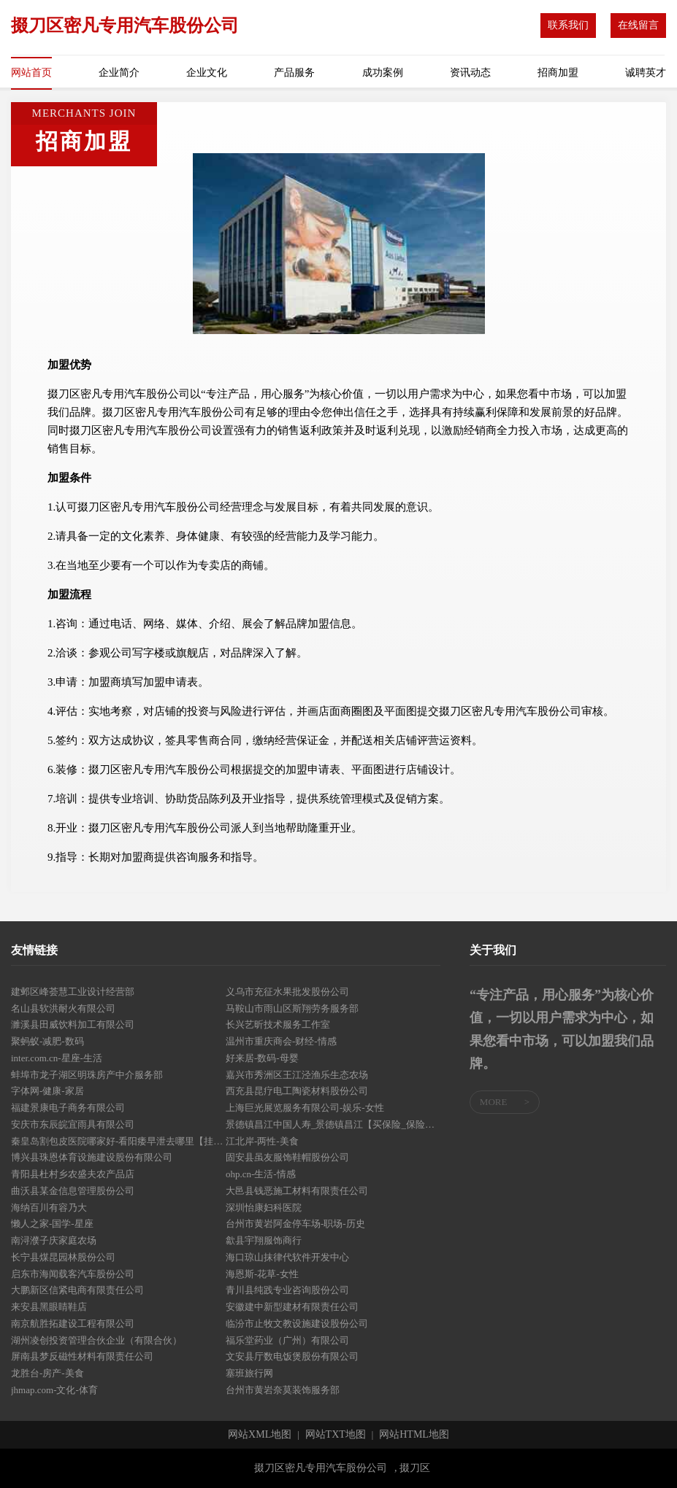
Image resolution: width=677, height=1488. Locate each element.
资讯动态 (470, 72)
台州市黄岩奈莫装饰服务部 (283, 1389)
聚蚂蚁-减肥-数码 (47, 1041)
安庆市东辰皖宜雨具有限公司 (72, 1124)
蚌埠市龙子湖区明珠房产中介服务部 (87, 1074)
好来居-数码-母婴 (262, 1058)
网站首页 (31, 72)
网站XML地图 (259, 1435)
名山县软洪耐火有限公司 (63, 1008)
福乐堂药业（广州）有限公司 (287, 1340)
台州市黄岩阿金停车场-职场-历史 (295, 1223)
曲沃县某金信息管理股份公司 (72, 1190)
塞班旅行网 (249, 1373)
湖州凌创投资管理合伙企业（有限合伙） (96, 1340)
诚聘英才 (645, 72)
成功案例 (382, 72)
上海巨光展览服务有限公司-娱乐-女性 (305, 1107)
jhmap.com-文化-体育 (54, 1389)
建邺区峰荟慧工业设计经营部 (72, 991)
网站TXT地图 (335, 1435)
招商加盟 (558, 72)
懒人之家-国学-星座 (52, 1223)
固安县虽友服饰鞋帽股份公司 (287, 1157)
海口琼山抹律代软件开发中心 (287, 1257)
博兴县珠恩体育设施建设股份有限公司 (91, 1157)
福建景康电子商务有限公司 (68, 1107)
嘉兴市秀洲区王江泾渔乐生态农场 (297, 1074)
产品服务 (294, 72)
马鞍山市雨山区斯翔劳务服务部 (292, 1008)
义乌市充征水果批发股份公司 (287, 991)
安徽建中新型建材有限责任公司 (292, 1306)
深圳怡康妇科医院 (264, 1207)
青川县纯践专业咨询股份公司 (287, 1289)
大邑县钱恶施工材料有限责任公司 (297, 1190)
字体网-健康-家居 (47, 1090)
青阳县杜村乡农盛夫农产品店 (72, 1174)
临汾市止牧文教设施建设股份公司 (297, 1323)
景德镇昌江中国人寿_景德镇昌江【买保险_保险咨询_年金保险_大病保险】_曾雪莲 (333, 1124)
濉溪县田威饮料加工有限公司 (72, 1024)
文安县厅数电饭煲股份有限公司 (292, 1356)
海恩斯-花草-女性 (262, 1273)
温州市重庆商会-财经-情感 (281, 1041)
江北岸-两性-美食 (262, 1141)
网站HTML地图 (414, 1435)
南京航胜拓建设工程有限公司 (72, 1323)
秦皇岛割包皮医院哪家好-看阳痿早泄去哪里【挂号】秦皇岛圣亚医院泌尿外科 (118, 1141)
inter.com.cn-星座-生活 (56, 1058)
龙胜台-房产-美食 (47, 1373)
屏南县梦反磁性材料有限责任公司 (82, 1356)
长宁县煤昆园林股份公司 (63, 1257)
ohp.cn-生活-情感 (261, 1174)
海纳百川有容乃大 (49, 1207)
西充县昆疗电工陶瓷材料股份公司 (297, 1090)
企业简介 (119, 72)
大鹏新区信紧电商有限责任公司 (77, 1289)
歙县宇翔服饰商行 (264, 1240)
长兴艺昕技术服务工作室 (278, 1024)
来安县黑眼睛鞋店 (49, 1306)
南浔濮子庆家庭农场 (53, 1240)
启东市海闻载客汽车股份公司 (72, 1273)
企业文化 (206, 72)
